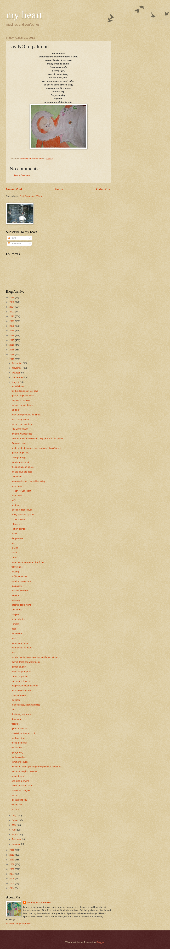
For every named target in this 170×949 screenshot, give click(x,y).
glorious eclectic (19, 728)
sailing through (19, 457)
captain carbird (19, 757)
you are (15, 809)
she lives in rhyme (20, 781)
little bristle (17, 476)
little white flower (20, 429)
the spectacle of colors (22, 467)
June (15, 820)
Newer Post (14, 189)
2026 (12, 297)
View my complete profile (18, 923)
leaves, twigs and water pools (26, 662)
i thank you (17, 524)
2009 (12, 864)
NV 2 (14, 500)
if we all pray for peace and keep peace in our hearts (37, 438)
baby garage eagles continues (26, 414)
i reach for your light (21, 491)
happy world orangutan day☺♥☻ (28, 562)
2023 (12, 311)
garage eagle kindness (23, 395)
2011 (12, 855)
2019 (12, 330)
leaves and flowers (21, 681)
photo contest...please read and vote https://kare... (36, 448)
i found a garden (19, 676)
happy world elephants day (25, 685)
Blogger (100, 942)
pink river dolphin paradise (24, 771)
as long (15, 410)
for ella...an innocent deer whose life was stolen (35, 657)
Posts (12, 238)
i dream (15, 624)
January (16, 844)
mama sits (17, 586)
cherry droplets (19, 695)
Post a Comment (22, 175)
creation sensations (21, 581)
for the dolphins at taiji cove (25, 391)
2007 (12, 874)
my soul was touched (22, 433)
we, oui (15, 795)
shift (14, 638)
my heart (24, 14)
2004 (12, 888)
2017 (12, 340)
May (14, 825)
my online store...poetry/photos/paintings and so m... (37, 766)
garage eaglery (19, 666)
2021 (12, 321)
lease (14, 552)
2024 (12, 307)
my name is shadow (21, 690)
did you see (17, 538)
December (17, 363)
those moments (19, 742)
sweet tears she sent (22, 785)
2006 (12, 878)
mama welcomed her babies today (28, 481)
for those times (19, 738)
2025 (12, 302)
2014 (12, 354)
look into (16, 700)
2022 (12, 316)
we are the (17, 804)
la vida (15, 547)
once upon (17, 486)
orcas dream (18, 776)
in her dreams (18, 519)
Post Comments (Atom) (31, 196)
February (16, 839)
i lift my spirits (18, 529)
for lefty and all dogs (21, 647)
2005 (12, 883)
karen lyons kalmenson (39, 902)
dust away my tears (21, 714)
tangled (15, 614)
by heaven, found (20, 643)
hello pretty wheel (20, 419)
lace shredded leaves (22, 509)
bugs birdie (17, 495)
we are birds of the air (22, 405)
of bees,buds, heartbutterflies (26, 704)
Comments (14, 243)
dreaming (16, 719)
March (15, 834)
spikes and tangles (21, 790)
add (13, 543)
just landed (17, 609)
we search (17, 747)
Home (59, 189)
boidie (14, 533)
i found (15, 557)
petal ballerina (18, 619)
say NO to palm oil (21, 400)
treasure (16, 724)
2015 (12, 349)
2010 (12, 859)
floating (15, 571)
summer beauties (20, 762)
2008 (12, 869)
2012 (12, 850)
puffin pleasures (19, 576)
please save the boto (22, 471)
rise (13, 652)
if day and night (19, 443)
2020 (12, 326)
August (16, 382)
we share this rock (20, 462)
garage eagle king (20, 452)
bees (14, 628)
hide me (15, 595)
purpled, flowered (20, 590)
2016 (12, 345)
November (17, 368)
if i (13, 709)
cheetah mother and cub (23, 733)
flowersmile (17, 567)
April (14, 829)
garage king (17, 752)
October (16, 372)
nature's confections (21, 605)
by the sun (17, 633)
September (18, 377)
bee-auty (16, 600)
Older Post (103, 189)
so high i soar (18, 386)
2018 (12, 335)
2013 (12, 359)
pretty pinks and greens (23, 514)
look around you (19, 800)
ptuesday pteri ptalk (21, 671)
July (14, 815)
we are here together (22, 424)
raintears (16, 505)
